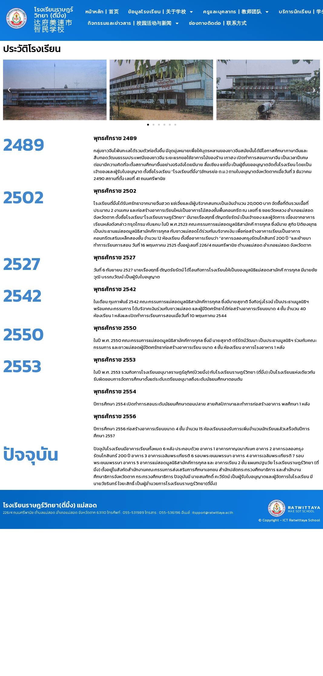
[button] (9, 90)
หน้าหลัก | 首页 (102, 11)
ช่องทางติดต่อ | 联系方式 (218, 23)
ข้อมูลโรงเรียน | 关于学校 (161, 11)
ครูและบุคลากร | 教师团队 (236, 11)
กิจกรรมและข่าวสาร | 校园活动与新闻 (134, 23)
